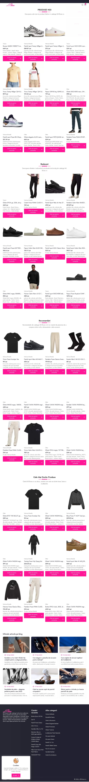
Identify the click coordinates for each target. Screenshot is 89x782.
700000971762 (35, 755)
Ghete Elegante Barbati (52, 724)
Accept (16, 776)
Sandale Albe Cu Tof (37, 729)
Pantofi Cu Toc (50, 743)
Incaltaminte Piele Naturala (53, 733)
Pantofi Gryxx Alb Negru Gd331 (36, 746)
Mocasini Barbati (50, 736)
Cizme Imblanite (50, 714)
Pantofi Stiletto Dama (51, 746)
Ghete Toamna (50, 730)
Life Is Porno (34, 726)
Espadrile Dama (50, 717)
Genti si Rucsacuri (50, 721)
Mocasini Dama (50, 739)
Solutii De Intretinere (51, 755)
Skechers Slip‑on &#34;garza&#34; (36, 733)
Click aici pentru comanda (14, 58)
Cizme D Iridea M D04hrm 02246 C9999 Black (36, 740)
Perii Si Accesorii (50, 749)
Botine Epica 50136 (36, 717)
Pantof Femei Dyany (36, 723)
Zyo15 (33, 720)
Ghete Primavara (50, 727)
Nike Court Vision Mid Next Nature (37, 751)
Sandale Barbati (50, 752)
